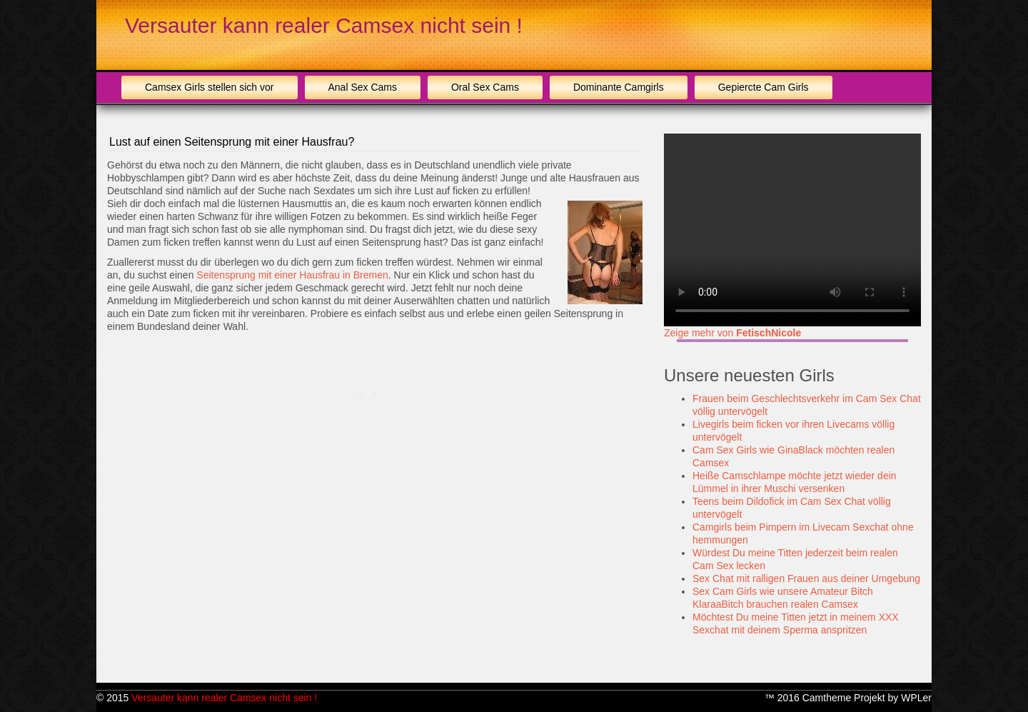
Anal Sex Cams (362, 87)
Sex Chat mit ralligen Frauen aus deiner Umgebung (806, 578)
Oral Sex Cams (485, 87)
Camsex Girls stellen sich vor (209, 87)
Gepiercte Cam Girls (763, 87)
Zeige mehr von (732, 333)
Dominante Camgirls (618, 87)
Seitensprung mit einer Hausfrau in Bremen (292, 275)
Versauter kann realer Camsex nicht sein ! (324, 25)
